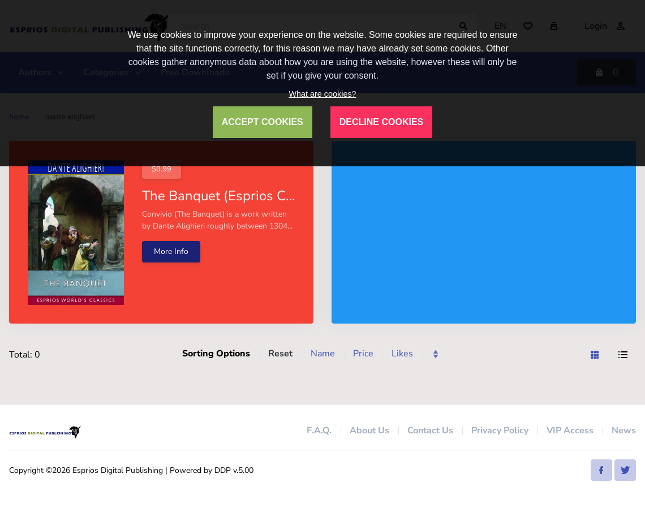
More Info (171, 251)
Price (363, 353)
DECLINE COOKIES (381, 122)
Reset (280, 353)
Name (323, 353)
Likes (402, 353)
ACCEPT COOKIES (262, 122)
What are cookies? (322, 93)
